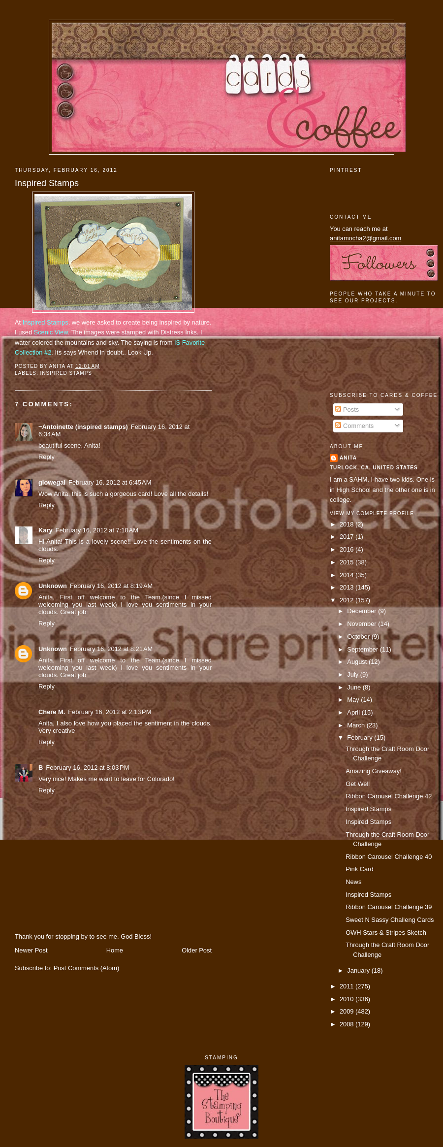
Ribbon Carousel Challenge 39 (389, 907)
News (353, 881)
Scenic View (51, 332)
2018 (347, 524)
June (354, 687)
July (353, 674)
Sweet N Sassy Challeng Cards (390, 919)
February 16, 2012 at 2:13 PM (109, 712)
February (360, 737)
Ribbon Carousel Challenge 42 (389, 796)
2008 (347, 1024)
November (362, 623)
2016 (347, 549)
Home (114, 950)
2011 (347, 986)
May (354, 699)
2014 (347, 575)
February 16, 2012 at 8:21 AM (111, 649)
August (358, 661)
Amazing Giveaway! (374, 771)
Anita (348, 457)
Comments (354, 425)
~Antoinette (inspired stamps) (83, 426)
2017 (347, 536)
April (354, 712)
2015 (347, 562)
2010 (347, 999)
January (359, 970)
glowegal (51, 482)
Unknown (52, 586)
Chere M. (51, 712)
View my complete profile (372, 513)
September (363, 649)
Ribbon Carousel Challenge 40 (389, 856)
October (359, 636)
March (356, 725)
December (362, 611)
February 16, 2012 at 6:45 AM (109, 482)
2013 (347, 587)
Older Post (197, 950)
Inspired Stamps (47, 183)
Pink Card (359, 869)
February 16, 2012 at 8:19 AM (111, 586)
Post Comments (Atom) (87, 968)
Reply (46, 456)
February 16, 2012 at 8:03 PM (87, 767)
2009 (347, 1011)
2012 (347, 600)
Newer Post (31, 950)
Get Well (358, 783)
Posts (347, 409)
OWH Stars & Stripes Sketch (386, 932)
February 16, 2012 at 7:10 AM (97, 530)
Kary (45, 530)
